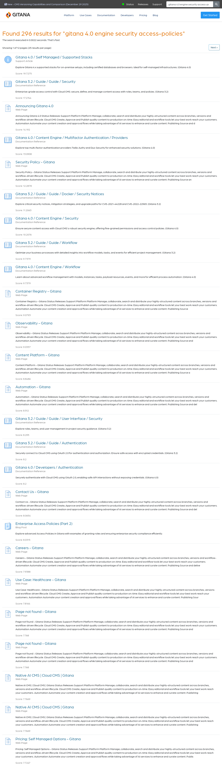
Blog (155, 15)
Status (130, 4)
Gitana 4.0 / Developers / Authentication (49, 467)
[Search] (189, 4)
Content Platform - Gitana (37, 354)
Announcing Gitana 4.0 (34, 105)
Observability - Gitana (33, 323)
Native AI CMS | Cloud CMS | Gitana (44, 675)
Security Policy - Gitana (35, 161)
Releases (143, 4)
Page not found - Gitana (35, 611)
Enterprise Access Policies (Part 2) (43, 523)
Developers (127, 15)
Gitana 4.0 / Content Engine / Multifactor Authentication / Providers (71, 137)
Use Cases (86, 15)
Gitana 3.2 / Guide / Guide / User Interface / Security (58, 418)
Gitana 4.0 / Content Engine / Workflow (47, 266)
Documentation (106, 15)
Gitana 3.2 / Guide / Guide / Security (45, 81)
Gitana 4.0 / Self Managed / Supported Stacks (53, 57)
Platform (69, 15)
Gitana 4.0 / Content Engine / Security (46, 218)
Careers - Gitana (29, 547)
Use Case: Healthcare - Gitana (40, 579)
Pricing (143, 15)
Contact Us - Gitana (32, 491)
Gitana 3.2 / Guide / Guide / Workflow (46, 242)
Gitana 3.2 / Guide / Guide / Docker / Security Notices (59, 193)
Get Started (210, 15)
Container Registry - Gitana (38, 291)
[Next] (214, 47)
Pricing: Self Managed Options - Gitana (48, 738)
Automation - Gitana (32, 386)
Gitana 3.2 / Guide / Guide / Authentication (51, 442)
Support (157, 4)
